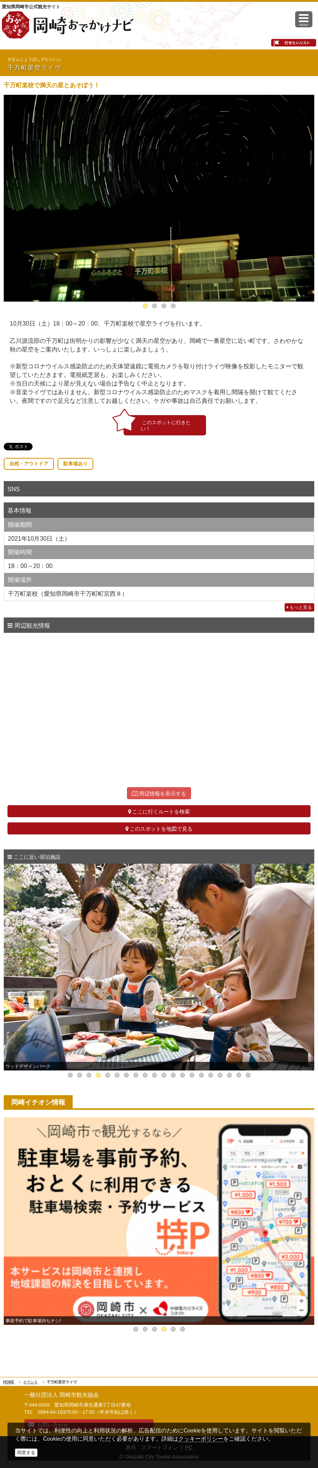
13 (182, 1075)
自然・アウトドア (28, 463)
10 (154, 1075)
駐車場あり (75, 463)
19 (238, 1075)
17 (220, 1075)
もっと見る (299, 607)
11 (163, 1075)
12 (173, 1075)
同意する (26, 1452)
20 (248, 1075)
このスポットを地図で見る (159, 829)
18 (229, 1075)
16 (210, 1075)
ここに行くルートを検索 (159, 812)
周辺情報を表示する (159, 794)
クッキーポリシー (200, 1438)
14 (192, 1075)
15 (201, 1075)
